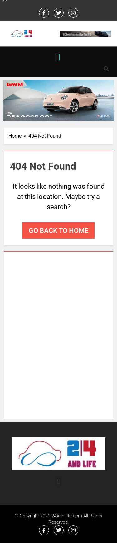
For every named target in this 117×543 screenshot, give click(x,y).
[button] (59, 57)
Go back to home (58, 230)
